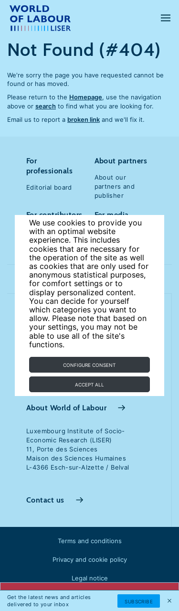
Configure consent (89, 365)
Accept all (89, 384)
